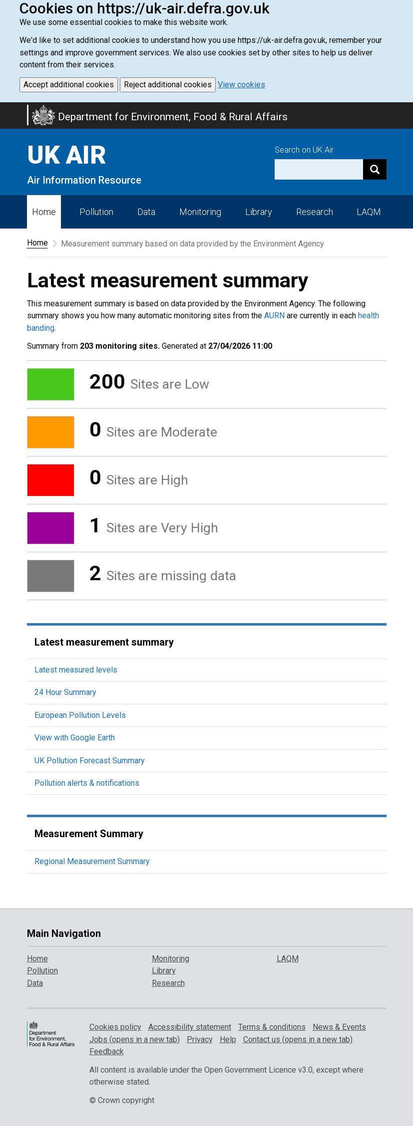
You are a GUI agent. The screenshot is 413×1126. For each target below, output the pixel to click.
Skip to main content (6, 108)
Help (228, 1039)
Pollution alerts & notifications (86, 783)
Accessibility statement (189, 1027)
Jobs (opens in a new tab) (134, 1039)
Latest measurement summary (104, 642)
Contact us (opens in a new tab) (298, 1039)
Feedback (106, 1051)
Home (44, 212)
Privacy (200, 1039)
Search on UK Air (304, 150)
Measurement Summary (88, 834)
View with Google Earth (74, 737)
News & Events (339, 1027)
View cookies (241, 84)
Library (258, 212)
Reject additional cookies (168, 84)
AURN (274, 315)
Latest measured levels (75, 670)
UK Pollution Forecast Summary (89, 760)
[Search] (375, 169)
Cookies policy (115, 1027)
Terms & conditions (272, 1027)
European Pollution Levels (80, 715)
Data (146, 212)
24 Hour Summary (65, 692)
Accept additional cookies (68, 84)
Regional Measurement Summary (92, 861)
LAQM (369, 212)
